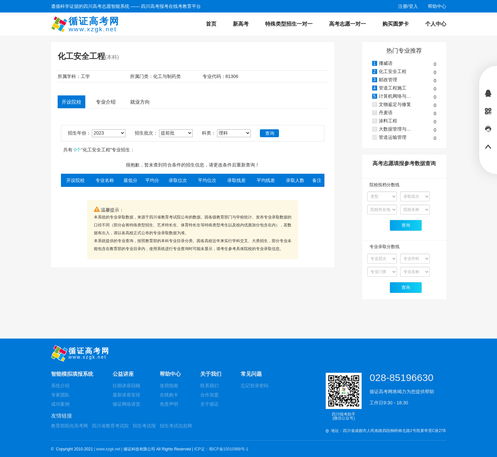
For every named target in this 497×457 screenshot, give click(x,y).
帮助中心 (170, 374)
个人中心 (435, 24)
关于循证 (209, 404)
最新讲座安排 (126, 394)
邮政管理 (388, 79)
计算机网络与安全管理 (402, 96)
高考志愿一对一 (347, 24)
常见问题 (251, 374)
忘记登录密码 (254, 385)
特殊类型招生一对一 (289, 24)
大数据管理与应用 (397, 129)
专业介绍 (106, 102)
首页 (211, 24)
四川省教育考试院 (110, 425)
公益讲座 (123, 374)
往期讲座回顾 (126, 385)
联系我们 (209, 385)
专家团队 (60, 394)
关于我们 (210, 374)
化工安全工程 (392, 71)
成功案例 (60, 404)
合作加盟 (209, 394)
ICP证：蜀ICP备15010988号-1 (221, 449)
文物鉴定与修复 (395, 104)
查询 (269, 133)
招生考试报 (144, 425)
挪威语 (386, 63)
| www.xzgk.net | (109, 449)
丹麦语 (386, 112)
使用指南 (169, 385)
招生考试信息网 (176, 425)
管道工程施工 (392, 87)
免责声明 (169, 404)
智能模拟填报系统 (72, 374)
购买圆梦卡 (395, 24)
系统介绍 (60, 385)
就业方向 (140, 102)
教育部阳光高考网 (69, 425)
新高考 (241, 24)
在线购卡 (169, 394)
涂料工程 (388, 120)
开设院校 (71, 102)
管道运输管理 (392, 137)
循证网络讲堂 (126, 404)
